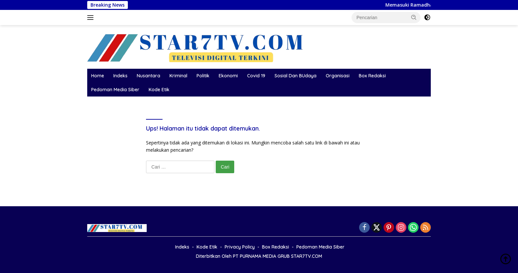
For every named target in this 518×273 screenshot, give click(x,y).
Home (97, 76)
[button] (414, 17)
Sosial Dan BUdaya (295, 76)
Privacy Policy (240, 247)
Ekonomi (228, 76)
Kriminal (178, 76)
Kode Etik (159, 90)
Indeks (120, 76)
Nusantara (148, 76)
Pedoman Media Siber (115, 90)
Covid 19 (256, 76)
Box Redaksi (372, 76)
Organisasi (338, 76)
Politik (203, 76)
